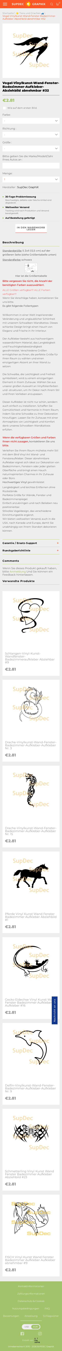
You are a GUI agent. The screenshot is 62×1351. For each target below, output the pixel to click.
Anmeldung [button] (18, 571)
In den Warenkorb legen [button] (31, 228)
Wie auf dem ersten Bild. (19, 108)
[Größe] (31, 148)
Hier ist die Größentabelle (31, 275)
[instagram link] (39, 1334)
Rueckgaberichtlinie (16, 550)
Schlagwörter (51, 1315)
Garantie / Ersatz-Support (19, 543)
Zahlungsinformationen (31, 1293)
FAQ (47, 1308)
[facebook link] (22, 1334)
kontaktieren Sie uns (42, 441)
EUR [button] (35, 1326)
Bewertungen (11, 1315)
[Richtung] (31, 135)
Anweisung (31, 1315)
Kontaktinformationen (31, 1286)
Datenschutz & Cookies (31, 1301)
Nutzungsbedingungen (25, 1308)
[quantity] (31, 179)
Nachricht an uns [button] (54, 1010)
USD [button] (26, 1326)
